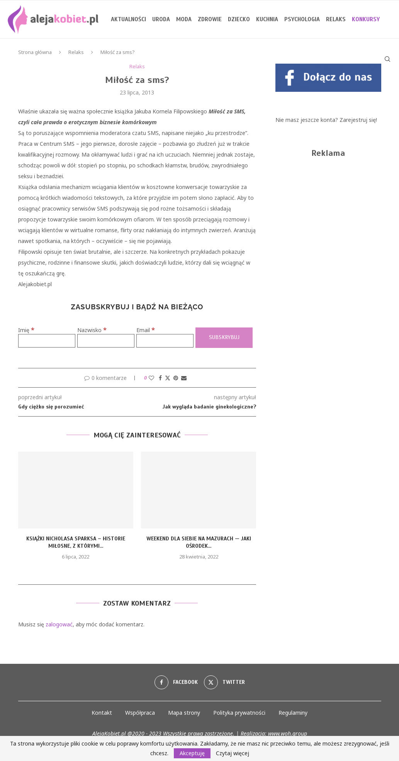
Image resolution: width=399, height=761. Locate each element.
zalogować (59, 624)
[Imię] (46, 341)
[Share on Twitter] (167, 377)
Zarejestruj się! (358, 119)
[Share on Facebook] (160, 377)
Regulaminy (292, 712)
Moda (184, 19)
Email (145, 330)
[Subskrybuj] (224, 337)
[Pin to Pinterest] (175, 377)
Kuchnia (267, 19)
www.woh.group (287, 733)
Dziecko (239, 19)
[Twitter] (224, 682)
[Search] (387, 59)
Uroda (161, 19)
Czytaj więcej (232, 753)
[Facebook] (176, 682)
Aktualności (128, 19)
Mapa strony (184, 712)
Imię (26, 330)
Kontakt (102, 712)
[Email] (165, 341)
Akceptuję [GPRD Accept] (192, 753)
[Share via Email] (184, 377)
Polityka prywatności (239, 712)
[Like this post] (151, 377)
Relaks (336, 19)
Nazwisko (92, 330)
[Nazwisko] (105, 341)
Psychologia (302, 19)
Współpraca (140, 712)
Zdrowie (210, 19)
